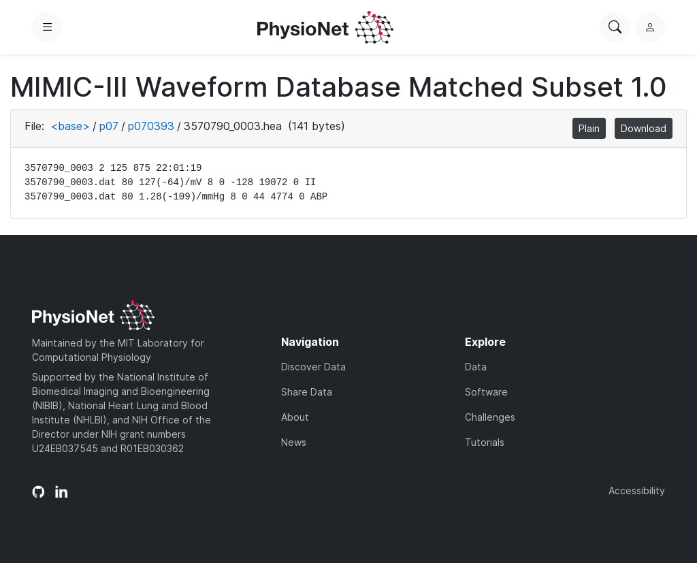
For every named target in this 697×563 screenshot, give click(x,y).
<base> (70, 126)
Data (476, 366)
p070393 (151, 126)
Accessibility (637, 490)
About (295, 417)
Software (486, 392)
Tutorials (484, 442)
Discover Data (313, 366)
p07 (108, 126)
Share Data (306, 392)
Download (643, 128)
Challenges (490, 417)
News (293, 442)
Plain (589, 128)
